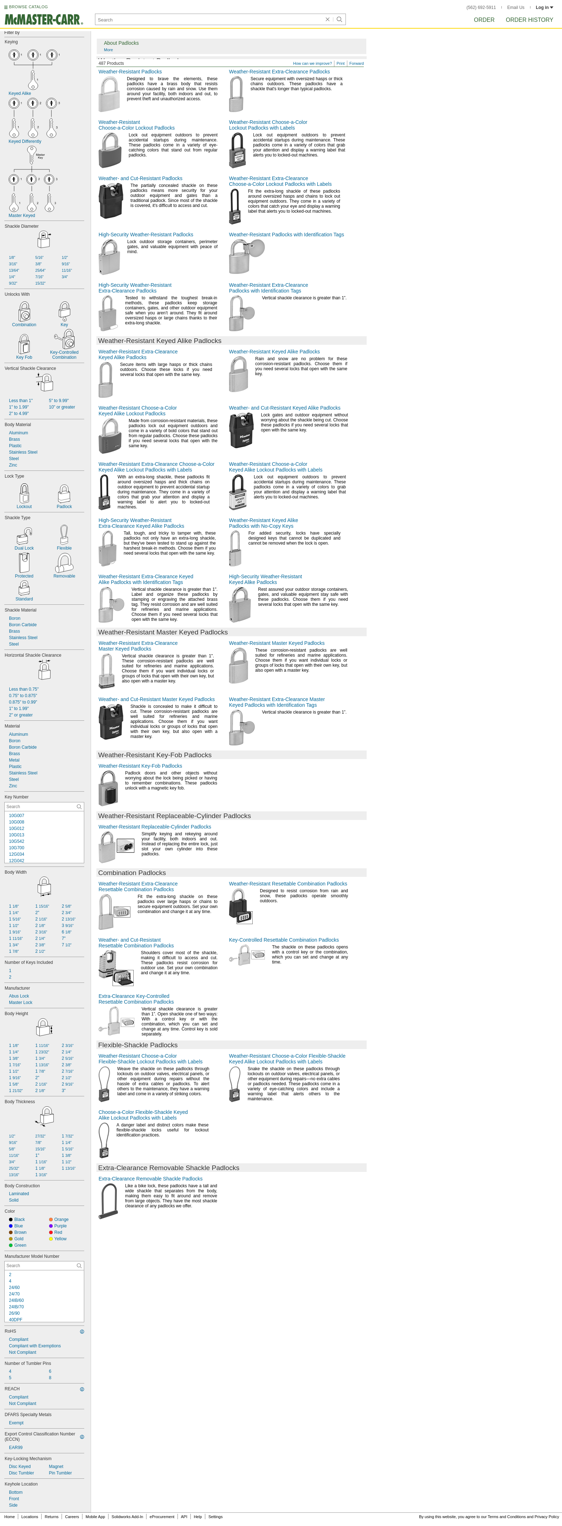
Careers (72, 1517)
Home (9, 1517)
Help (198, 1517)
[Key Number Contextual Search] (44, 806)
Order (484, 20)
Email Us (515, 7)
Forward (356, 63)
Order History (529, 20)
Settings (215, 1517)
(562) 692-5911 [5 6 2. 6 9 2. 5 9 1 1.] (481, 7)
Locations (30, 1517)
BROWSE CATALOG (28, 7)
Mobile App (95, 1517)
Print (341, 63)
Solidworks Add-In (127, 1517)
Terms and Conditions (507, 1517)
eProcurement (162, 1517)
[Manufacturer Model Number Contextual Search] (44, 1265)
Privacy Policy (547, 1517)
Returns (52, 1517)
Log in (544, 7)
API (184, 1517)
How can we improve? (312, 63)
